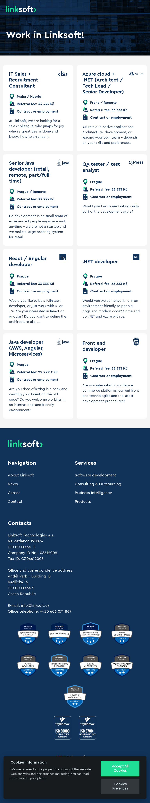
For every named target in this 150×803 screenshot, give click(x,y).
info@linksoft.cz (35, 606)
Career (14, 493)
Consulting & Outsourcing (98, 484)
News (13, 484)
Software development (95, 475)
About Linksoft (21, 475)
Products (83, 502)
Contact (15, 502)
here (42, 778)
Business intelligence (93, 493)
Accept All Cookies (120, 768)
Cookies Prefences (120, 786)
